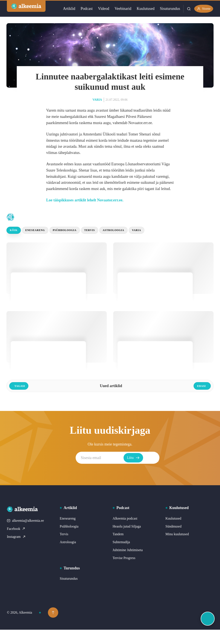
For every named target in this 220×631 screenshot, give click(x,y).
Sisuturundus (168, 8)
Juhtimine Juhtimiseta (128, 551)
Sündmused (173, 527)
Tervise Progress (124, 559)
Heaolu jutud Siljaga (127, 527)
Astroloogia (126, 231)
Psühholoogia (72, 231)
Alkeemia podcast (125, 520)
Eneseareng (39, 231)
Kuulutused (143, 8)
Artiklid (67, 8)
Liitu (151, 459)
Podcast (84, 8)
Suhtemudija (121, 543)
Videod (101, 8)
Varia (97, 99)
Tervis (99, 231)
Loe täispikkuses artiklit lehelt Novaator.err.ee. (84, 200)
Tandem (118, 535)
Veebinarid (120, 8)
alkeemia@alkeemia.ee (25, 522)
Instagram (16, 538)
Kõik (15, 231)
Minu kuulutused (177, 535)
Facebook (16, 530)
